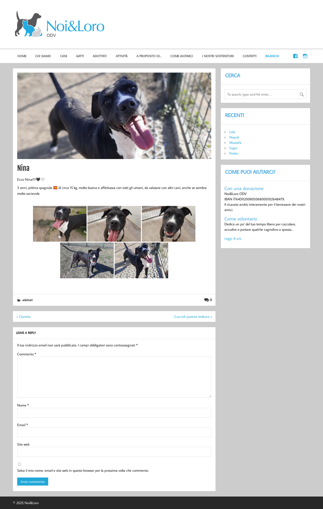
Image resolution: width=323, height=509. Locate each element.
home (21, 56)
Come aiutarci (181, 56)
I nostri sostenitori (218, 56)
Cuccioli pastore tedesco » (193, 316)
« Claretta (24, 316)
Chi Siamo (43, 56)
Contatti (250, 56)
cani (63, 56)
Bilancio (272, 56)
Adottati (100, 56)
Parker (233, 153)
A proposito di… (149, 56)
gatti (80, 56)
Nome (23, 405)
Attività (122, 56)
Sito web (23, 444)
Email (22, 425)
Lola (232, 132)
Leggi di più (232, 238)
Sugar (233, 148)
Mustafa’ (235, 142)
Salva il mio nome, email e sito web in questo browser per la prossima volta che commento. (83, 470)
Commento (26, 354)
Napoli (234, 137)
